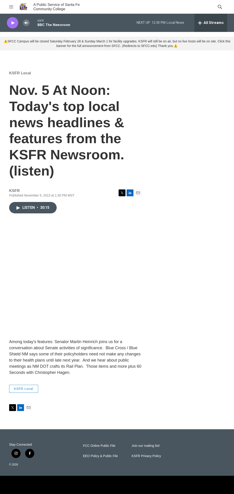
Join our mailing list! (146, 445)
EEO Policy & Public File (100, 456)
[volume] (26, 23)
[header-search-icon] (219, 7)
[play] (12, 23)
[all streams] (210, 23)
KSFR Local (20, 73)
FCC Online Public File (99, 445)
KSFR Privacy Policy (146, 456)
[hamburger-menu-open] (11, 6)
